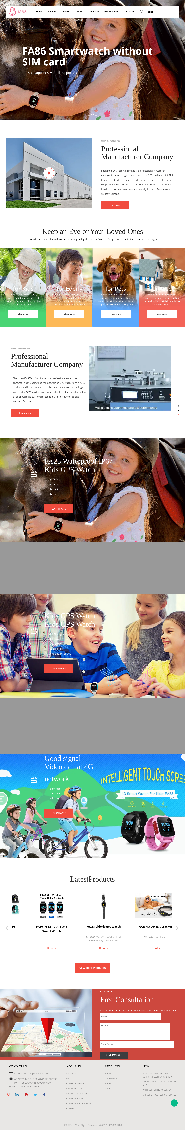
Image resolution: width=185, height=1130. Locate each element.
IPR (67, 1078)
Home (39, 11)
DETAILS (51, 948)
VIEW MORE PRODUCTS (92, 968)
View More (23, 314)
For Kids (108, 1073)
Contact (71, 1108)
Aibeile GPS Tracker (76, 1093)
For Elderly (110, 1078)
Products (67, 11)
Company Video (74, 1098)
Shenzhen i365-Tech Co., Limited (159, 1094)
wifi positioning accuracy (157, 1089)
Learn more (115, 205)
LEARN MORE (59, 508)
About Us (52, 11)
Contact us (129, 11)
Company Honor (75, 1083)
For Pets (109, 1083)
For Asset (109, 1088)
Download (94, 11)
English (149, 11)
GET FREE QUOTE (168, 11)
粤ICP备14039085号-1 (110, 1125)
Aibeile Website (74, 1088)
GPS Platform (111, 11)
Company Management (78, 1103)
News (80, 11)
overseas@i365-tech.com (34, 1073)
